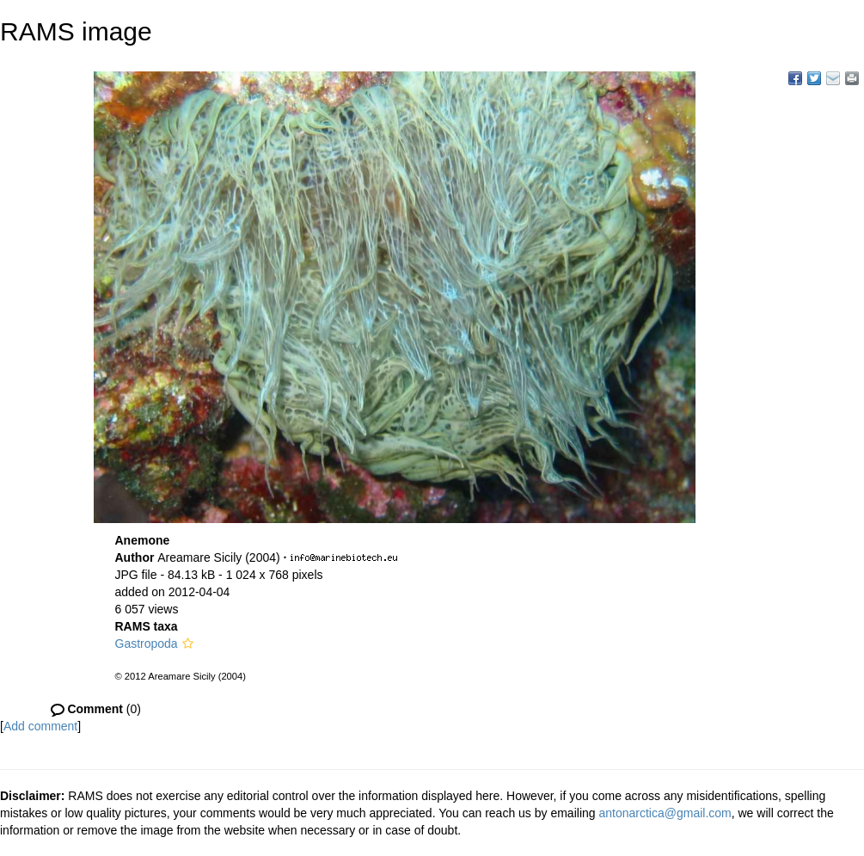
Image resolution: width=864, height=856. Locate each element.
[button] (188, 643)
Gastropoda (146, 643)
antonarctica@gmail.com (664, 813)
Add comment (40, 726)
